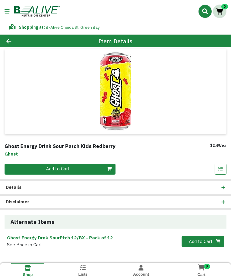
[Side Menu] (7, 11)
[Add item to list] (221, 169)
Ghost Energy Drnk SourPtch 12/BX (60, 238)
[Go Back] (32, 41)
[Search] (205, 11)
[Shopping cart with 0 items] (219, 11)
